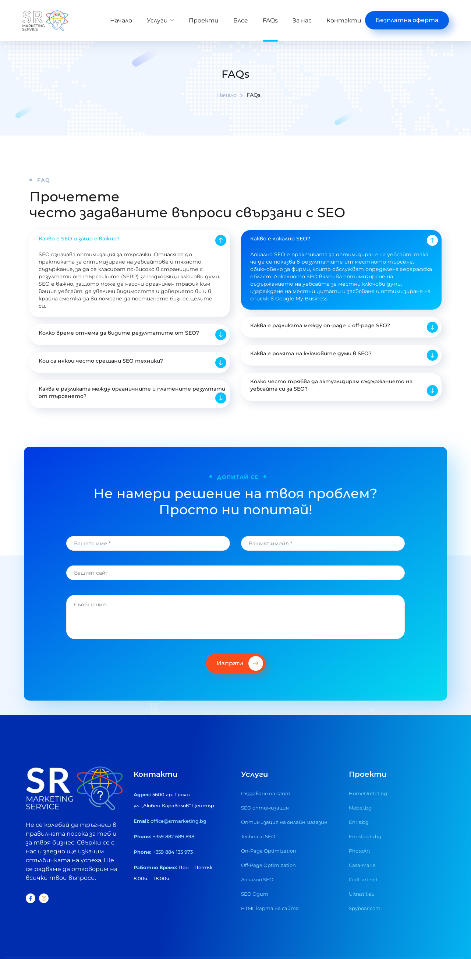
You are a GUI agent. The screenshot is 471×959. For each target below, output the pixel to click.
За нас (302, 20)
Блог (240, 20)
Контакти (343, 20)
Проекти (204, 20)
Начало (121, 20)
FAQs (270, 20)
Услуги (157, 20)
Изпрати (240, 680)
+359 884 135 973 (173, 868)
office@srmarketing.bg (178, 837)
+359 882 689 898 (173, 853)
